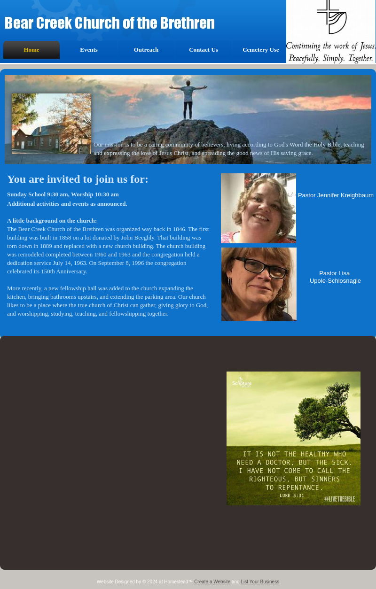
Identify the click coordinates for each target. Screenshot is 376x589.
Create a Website (212, 581)
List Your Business (260, 581)
